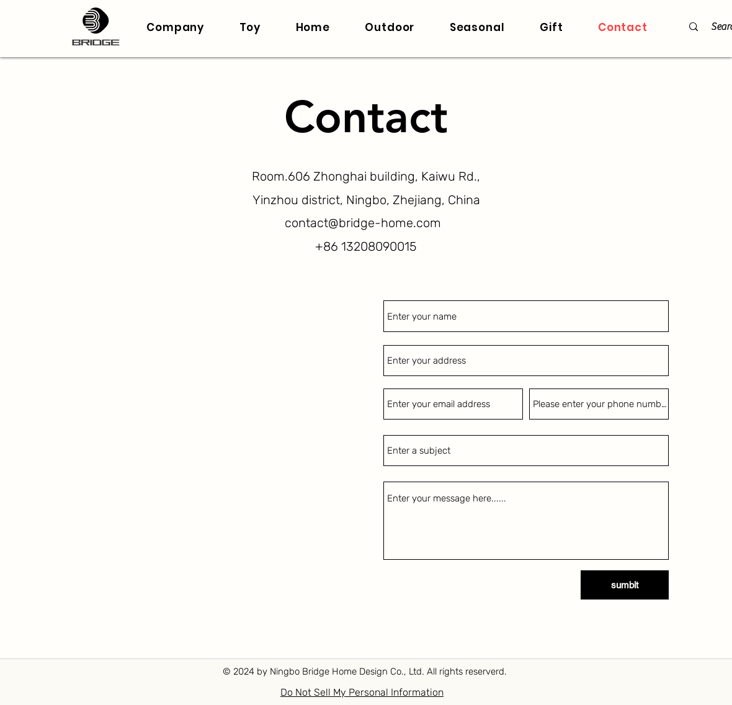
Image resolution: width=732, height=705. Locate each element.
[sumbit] (625, 584)
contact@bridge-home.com (363, 222)
